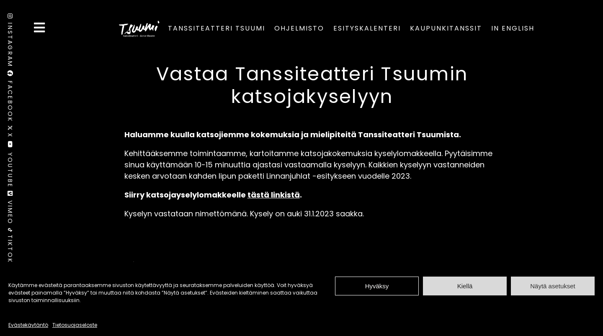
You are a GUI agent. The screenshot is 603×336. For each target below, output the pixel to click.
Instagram (10, 41)
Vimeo (10, 209)
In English (512, 28)
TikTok (10, 245)
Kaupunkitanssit (446, 28)
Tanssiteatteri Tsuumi (216, 28)
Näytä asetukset (552, 286)
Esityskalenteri (367, 28)
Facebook (10, 97)
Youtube (10, 166)
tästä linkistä (273, 195)
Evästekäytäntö (28, 324)
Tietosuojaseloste (74, 324)
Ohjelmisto (299, 28)
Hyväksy (377, 286)
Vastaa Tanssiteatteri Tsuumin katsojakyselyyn (312, 85)
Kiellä (465, 286)
